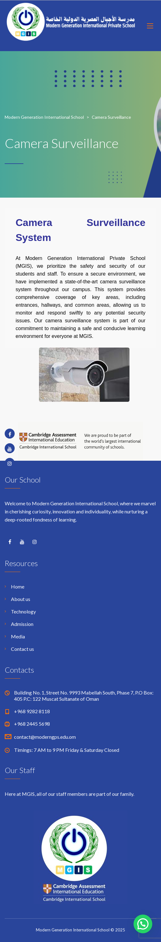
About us (20, 599)
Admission (22, 624)
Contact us (22, 649)
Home (17, 586)
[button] (143, 924)
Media (18, 636)
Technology (23, 611)
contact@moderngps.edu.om (45, 737)
